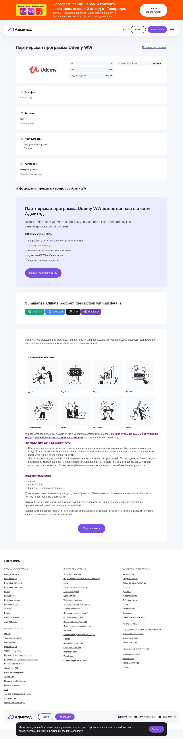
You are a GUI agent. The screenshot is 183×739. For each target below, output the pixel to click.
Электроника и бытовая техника (77, 626)
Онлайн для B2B (11, 668)
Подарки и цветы (71, 652)
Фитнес (7, 634)
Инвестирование (130, 596)
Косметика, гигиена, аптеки (75, 587)
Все (22, 119)
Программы (12, 560)
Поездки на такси (11, 574)
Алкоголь (67, 630)
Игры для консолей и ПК (133, 634)
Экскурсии (8, 609)
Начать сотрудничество (43, 272)
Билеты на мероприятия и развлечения (21, 659)
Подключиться (91, 528)
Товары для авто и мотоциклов (77, 604)
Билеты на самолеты (13, 587)
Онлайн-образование (31, 174)
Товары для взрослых (73, 600)
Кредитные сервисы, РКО (133, 617)
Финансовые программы (136, 569)
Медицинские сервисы (13, 672)
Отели (7, 592)
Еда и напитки (70, 596)
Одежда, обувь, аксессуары (75, 660)
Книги (66, 583)
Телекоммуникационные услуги (17, 694)
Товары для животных (73, 574)
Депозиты (127, 592)
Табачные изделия (71, 592)
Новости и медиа (11, 685)
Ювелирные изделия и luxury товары (79, 635)
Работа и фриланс (12, 664)
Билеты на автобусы (13, 583)
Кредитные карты (130, 579)
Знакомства (9, 677)
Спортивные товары (72, 647)
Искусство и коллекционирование (18, 655)
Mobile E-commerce (131, 663)
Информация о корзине (35, 144)
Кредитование (129, 609)
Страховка (127, 613)
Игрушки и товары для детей (76, 613)
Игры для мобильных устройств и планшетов (142, 629)
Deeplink (28, 148)
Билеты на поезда (12, 600)
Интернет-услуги (13, 628)
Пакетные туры (10, 579)
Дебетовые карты (130, 600)
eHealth (67, 639)
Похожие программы (154, 47)
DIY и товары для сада (73, 617)
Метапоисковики (11, 604)
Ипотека (126, 587)
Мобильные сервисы (131, 654)
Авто (6, 690)
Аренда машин (10, 622)
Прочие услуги (10, 647)
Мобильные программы (136, 649)
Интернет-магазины (75, 569)
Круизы (7, 613)
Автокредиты (128, 574)
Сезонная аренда (11, 617)
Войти (138, 29)
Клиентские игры (130, 642)
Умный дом (68, 656)
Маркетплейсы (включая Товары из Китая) (82, 579)
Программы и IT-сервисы (15, 681)
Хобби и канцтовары (72, 609)
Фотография (9, 642)
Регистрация (157, 29)
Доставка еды (10, 698)
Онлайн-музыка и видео (14, 702)
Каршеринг (9, 596)
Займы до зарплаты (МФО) (134, 583)
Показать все (26, 123)
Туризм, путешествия (16, 569)
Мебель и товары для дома (75, 622)
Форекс (126, 604)
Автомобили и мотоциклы (74, 643)
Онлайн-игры (130, 624)
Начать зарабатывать (153, 10)
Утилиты (126, 667)
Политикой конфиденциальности (64, 731)
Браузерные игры (130, 638)
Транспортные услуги (13, 638)
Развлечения (128, 659)
